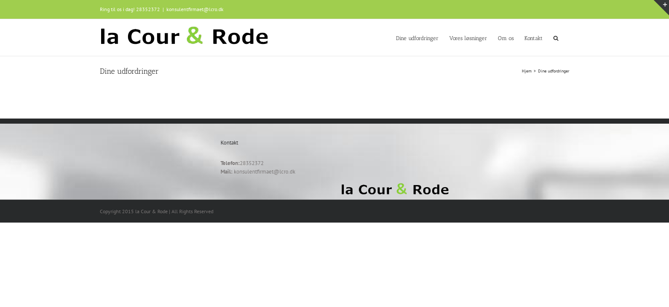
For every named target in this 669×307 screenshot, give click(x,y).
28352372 (148, 9)
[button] (566, 37)
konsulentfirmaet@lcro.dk (195, 9)
